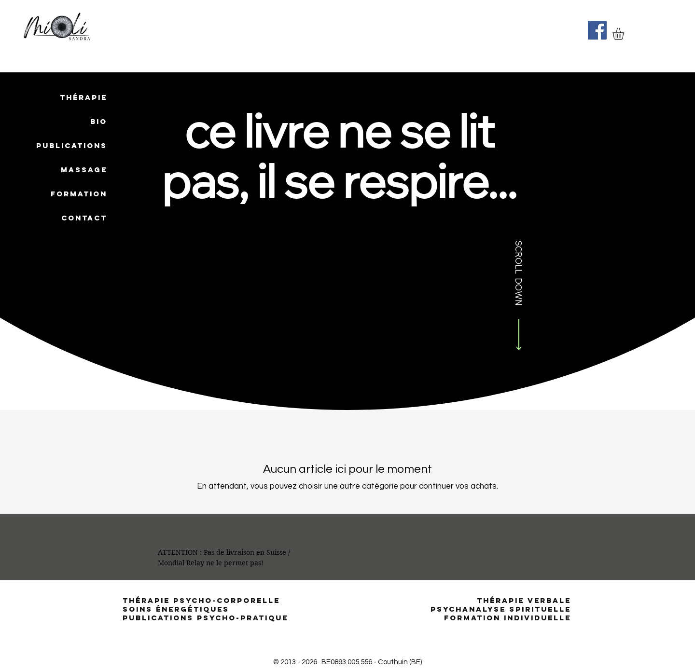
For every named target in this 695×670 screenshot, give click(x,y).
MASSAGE (84, 169)
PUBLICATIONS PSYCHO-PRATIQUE (205, 617)
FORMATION (79, 193)
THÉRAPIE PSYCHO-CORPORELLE (203, 600)
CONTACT (84, 217)
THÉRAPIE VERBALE (524, 600)
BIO (98, 121)
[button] (625, 34)
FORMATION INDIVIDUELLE (507, 617)
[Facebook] (597, 30)
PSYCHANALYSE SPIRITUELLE (501, 609)
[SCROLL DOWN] (519, 297)
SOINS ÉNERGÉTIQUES (176, 609)
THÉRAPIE (83, 97)
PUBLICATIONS (71, 145)
